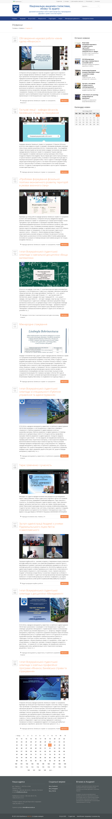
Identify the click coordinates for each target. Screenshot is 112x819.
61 (40, 751)
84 (45, 757)
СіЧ (44, 516)
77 (64, 754)
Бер (14, 38)
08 (14, 467)
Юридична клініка (88, 18)
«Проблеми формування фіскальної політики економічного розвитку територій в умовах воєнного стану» (43, 182)
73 (45, 754)
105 (43, 764)
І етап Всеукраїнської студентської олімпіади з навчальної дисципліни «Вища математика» (43, 254)
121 (34, 770)
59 (31, 751)
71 (35, 754)
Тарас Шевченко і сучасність (35, 465)
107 (54, 764)
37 (31, 745)
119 (65, 767)
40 (45, 745)
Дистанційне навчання (77, 1)
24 (21, 742)
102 (27, 764)
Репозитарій (89, 1)
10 (60, 735)
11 (14, 326)
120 (28, 770)
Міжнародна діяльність (72, 18)
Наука (60, 18)
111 (21, 767)
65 (59, 751)
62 (45, 751)
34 (17, 745)
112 (27, 767)
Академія (22, 18)
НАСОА (29, 816)
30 (50, 742)
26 (31, 742)
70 (31, 754)
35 (21, 745)
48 (31, 748)
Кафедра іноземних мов (29, 516)
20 (14, 40)
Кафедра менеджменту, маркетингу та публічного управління (41, 456)
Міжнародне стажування (33, 324)
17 (40, 739)
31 (54, 742)
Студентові (59, 1)
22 (64, 739)
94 (40, 761)
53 (54, 748)
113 (32, 767)
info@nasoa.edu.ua (21, 792)
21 (59, 739)
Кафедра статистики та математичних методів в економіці (40, 315)
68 (21, 754)
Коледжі (66, 1)
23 (17, 742)
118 (59, 767)
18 (14, 112)
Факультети (42, 18)
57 (21, 751)
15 (31, 739)
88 (64, 757)
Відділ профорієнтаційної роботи (32, 583)
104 (38, 764)
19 (50, 739)
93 (35, 761)
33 (64, 742)
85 (50, 757)
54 (59, 748)
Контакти (97, 1)
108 (59, 764)
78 (17, 757)
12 (14, 253)
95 (45, 761)
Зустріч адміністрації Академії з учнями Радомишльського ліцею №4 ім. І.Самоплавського (41, 526)
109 (65, 764)
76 (59, 754)
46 (21, 748)
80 (26, 757)
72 (40, 754)
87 (59, 757)
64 (54, 751)
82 (35, 757)
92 (31, 761)
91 (26, 761)
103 (32, 764)
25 (26, 742)
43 (59, 745)
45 (17, 748)
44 (64, 745)
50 (40, 748)
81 (31, 757)
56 (17, 751)
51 (45, 748)
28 (40, 742)
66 (64, 751)
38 (35, 745)
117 (54, 767)
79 (21, 757)
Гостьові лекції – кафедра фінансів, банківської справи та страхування (39, 111)
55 (64, 748)
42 (54, 745)
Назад (17, 735)
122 (39, 770)
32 (59, 742)
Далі (51, 770)
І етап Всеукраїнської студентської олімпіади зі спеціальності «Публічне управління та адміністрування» (40, 391)
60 (35, 751)
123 (45, 770)
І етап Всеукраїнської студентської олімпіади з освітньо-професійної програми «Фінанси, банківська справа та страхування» (43, 666)
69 (26, 754)
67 (17, 754)
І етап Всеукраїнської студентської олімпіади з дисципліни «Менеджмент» (41, 592)
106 (49, 764)
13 (14, 181)
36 (26, 745)
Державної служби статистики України (50, 13)
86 (54, 757)
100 (16, 764)
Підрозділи (52, 18)
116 (49, 767)
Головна (14, 18)
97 (54, 761)
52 (50, 748)
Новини (21, 28)
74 (50, 754)
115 (43, 767)
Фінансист (23, 103)
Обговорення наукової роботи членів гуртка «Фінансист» (40, 40)
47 (26, 748)
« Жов (76, 111)
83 (40, 757)
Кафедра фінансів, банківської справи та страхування (38, 100)
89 (17, 761)
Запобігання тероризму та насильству (88, 816)
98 (59, 761)
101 (21, 764)
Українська (17, 1)
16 (35, 739)
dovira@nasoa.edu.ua (29, 807)
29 (45, 742)
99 (64, 761)
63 (50, 751)
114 (38, 767)
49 (35, 748)
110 (16, 767)
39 (40, 745)
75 (54, 754)
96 (50, 761)
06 (14, 525)
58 (26, 751)
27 (35, 742)
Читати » (64, 100)
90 (21, 761)
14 (26, 739)
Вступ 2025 (31, 18)
